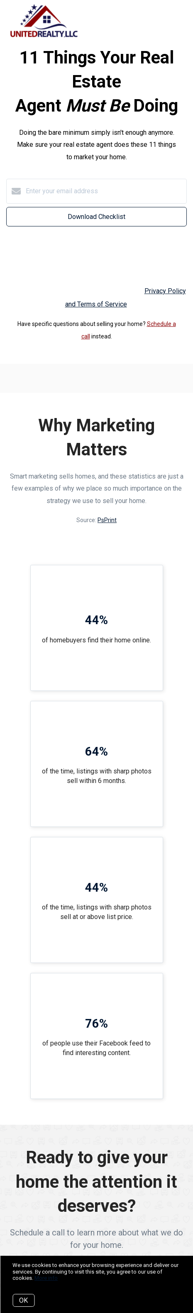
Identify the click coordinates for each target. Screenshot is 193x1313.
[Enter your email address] (105, 191)
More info (46, 1278)
